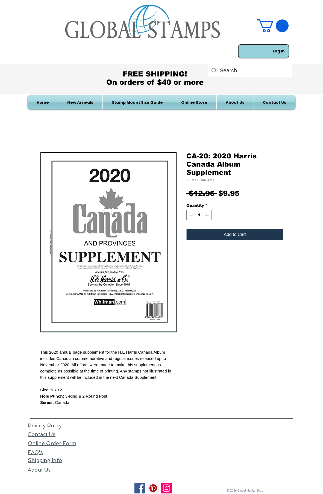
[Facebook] (139, 488)
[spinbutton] (199, 215)
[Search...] (250, 70)
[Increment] (207, 215)
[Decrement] (190, 215)
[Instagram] (166, 488)
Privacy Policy (45, 425)
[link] (273, 25)
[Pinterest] (153, 488)
